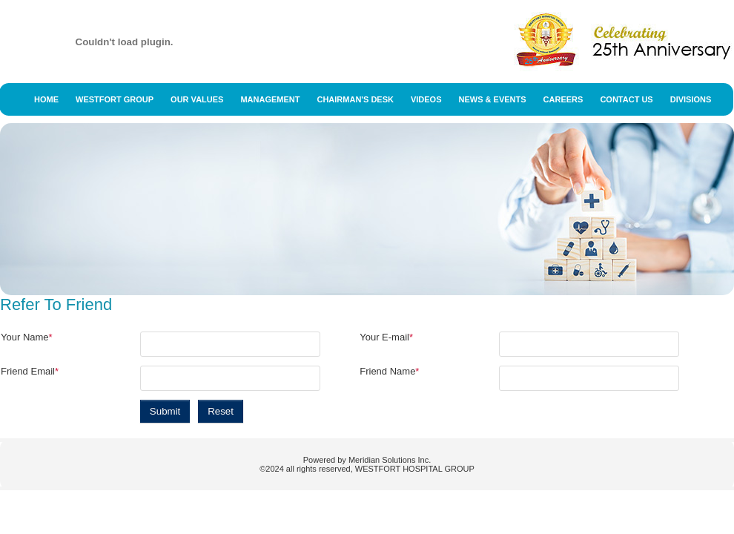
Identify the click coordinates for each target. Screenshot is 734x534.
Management (270, 99)
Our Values (197, 99)
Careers (563, 99)
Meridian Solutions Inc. (389, 459)
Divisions (691, 99)
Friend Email (30, 371)
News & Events (492, 99)
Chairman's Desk (355, 99)
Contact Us (626, 99)
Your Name (27, 337)
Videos (426, 99)
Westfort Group (114, 99)
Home (46, 99)
